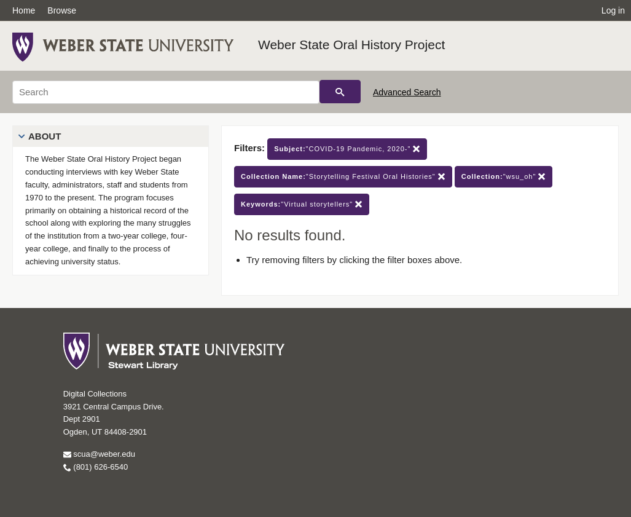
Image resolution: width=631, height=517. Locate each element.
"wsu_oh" (503, 177)
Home (23, 10)
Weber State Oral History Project (351, 44)
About (44, 136)
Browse (61, 10)
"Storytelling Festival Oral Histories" (343, 177)
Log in (613, 10)
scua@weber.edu (99, 454)
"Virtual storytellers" (302, 204)
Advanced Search (407, 92)
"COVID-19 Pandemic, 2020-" (347, 149)
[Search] (165, 92)
